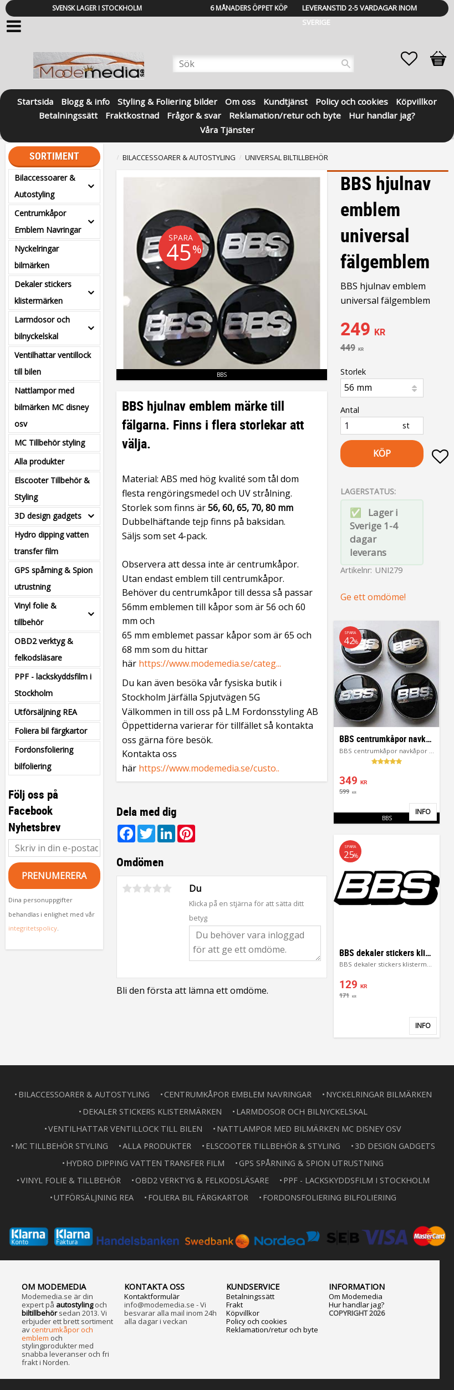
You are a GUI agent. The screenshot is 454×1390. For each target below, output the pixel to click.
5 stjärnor (167, 888)
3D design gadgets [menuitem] (47, 515)
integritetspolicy (32, 928)
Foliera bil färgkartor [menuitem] (50, 730)
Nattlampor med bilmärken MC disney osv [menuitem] (51, 407)
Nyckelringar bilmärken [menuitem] (36, 256)
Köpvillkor (242, 1313)
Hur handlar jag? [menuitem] (382, 114)
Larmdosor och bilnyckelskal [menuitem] (42, 327)
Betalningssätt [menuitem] (68, 114)
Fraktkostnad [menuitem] (132, 114)
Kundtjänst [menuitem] (285, 100)
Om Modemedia (355, 1296)
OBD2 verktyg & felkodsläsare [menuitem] (43, 649)
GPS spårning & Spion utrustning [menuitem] (53, 578)
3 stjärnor (147, 888)
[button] (415, 58)
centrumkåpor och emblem (57, 1334)
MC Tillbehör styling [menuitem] (49, 442)
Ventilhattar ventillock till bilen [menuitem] (52, 363)
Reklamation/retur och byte (272, 1330)
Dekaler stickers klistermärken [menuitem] (43, 292)
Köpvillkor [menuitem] (416, 100)
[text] (394, 330)
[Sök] (346, 63)
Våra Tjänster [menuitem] (227, 129)
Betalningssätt (250, 1296)
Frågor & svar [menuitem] (194, 114)
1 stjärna (127, 888)
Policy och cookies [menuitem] (351, 100)
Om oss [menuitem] (240, 100)
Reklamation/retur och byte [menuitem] (285, 114)
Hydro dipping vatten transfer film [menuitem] (51, 542)
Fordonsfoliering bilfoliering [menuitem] (43, 757)
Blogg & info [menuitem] (85, 100)
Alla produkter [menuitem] (39, 461)
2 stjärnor (137, 888)
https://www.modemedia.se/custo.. (209, 768)
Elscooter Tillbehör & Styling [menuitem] (52, 488)
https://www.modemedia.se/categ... (210, 663)
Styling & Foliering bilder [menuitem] (167, 100)
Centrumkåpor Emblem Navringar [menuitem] (47, 221)
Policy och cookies (256, 1321)
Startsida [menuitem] (35, 100)
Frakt (234, 1305)
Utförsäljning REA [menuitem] (45, 712)
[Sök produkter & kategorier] (263, 64)
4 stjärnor (157, 888)
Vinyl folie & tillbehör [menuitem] (35, 613)
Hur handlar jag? (356, 1305)
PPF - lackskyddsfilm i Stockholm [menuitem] (52, 684)
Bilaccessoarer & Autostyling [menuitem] (44, 186)
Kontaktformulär (152, 1296)
